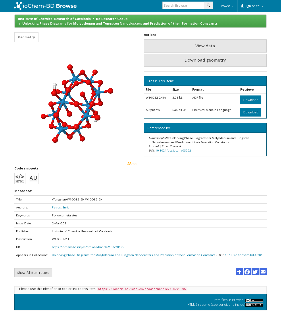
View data (205, 46)
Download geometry (205, 60)
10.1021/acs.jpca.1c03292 (173, 150)
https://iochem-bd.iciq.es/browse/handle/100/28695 (88, 247)
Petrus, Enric (60, 207)
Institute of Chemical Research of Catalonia (54, 18)
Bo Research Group (112, 18)
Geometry (26, 37)
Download (250, 99)
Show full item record (33, 272)
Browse (226, 6)
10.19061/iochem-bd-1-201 (244, 255)
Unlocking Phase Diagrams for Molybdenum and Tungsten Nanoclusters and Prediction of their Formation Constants (120, 23)
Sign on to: (252, 6)
